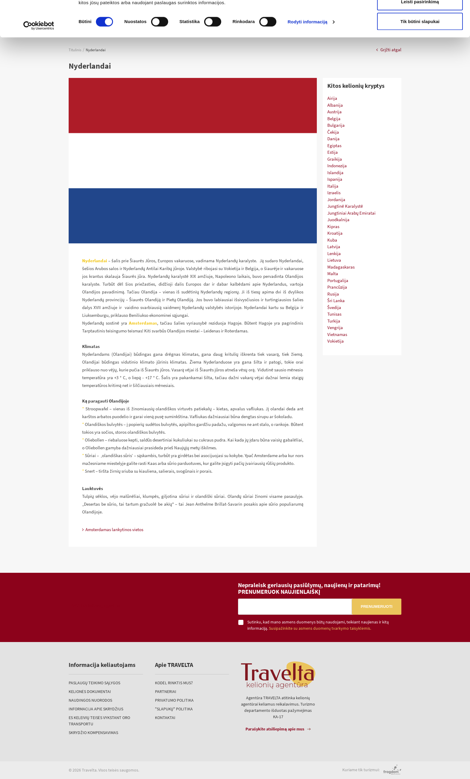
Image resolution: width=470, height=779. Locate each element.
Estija (332, 152)
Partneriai (165, 691)
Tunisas (334, 314)
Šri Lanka (336, 300)
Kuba (332, 240)
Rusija (333, 294)
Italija (332, 186)
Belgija (334, 118)
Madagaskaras (341, 267)
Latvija (333, 246)
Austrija (334, 111)
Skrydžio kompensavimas (93, 732)
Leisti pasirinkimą (420, 35)
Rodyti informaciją (307, 55)
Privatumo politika (174, 700)
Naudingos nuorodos (90, 700)
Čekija (333, 132)
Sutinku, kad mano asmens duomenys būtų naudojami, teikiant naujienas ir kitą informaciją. (318, 625)
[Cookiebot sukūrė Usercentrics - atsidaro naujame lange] (39, 59)
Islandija (335, 172)
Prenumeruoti (376, 606)
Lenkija (334, 253)
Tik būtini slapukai (420, 55)
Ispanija (334, 179)
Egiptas (334, 145)
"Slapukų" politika (174, 709)
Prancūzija (337, 287)
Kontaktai (165, 717)
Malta (332, 273)
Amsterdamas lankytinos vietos (112, 529)
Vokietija (335, 341)
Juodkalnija (338, 219)
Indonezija (337, 165)
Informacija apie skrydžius (96, 709)
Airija (332, 98)
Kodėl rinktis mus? (174, 682)
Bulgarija (336, 125)
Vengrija (335, 327)
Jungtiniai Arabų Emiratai (351, 213)
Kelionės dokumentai (90, 691)
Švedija (334, 307)
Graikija (334, 159)
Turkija (333, 321)
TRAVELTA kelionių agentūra (95, 605)
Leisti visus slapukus (420, 15)
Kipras (333, 226)
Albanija (335, 105)
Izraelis (334, 192)
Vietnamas (337, 334)
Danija (333, 138)
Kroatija (335, 233)
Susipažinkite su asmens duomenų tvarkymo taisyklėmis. (320, 628)
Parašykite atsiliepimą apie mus (274, 729)
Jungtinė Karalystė (345, 206)
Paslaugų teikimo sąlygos (94, 682)
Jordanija (336, 199)
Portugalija (337, 280)
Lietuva (334, 260)
